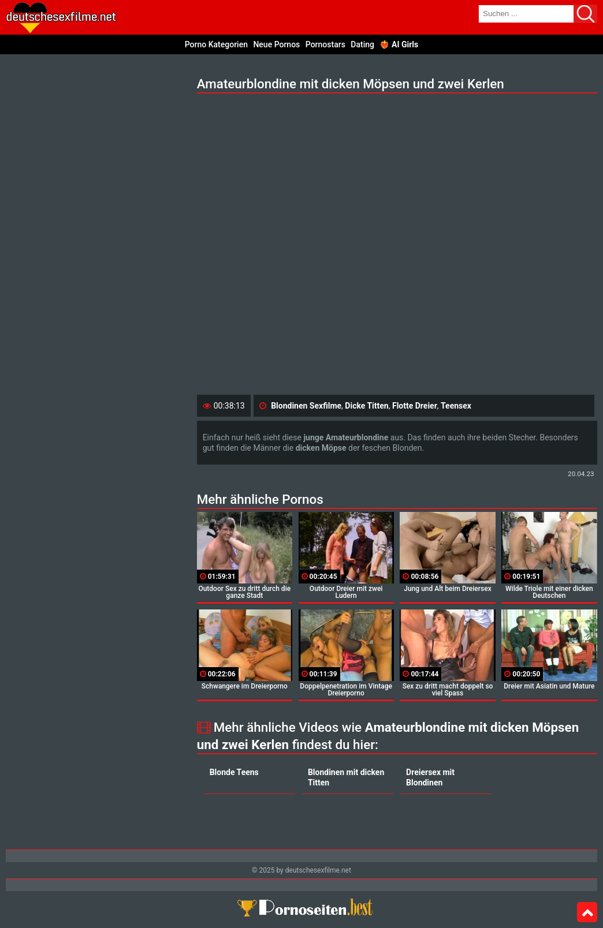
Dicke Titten (366, 405)
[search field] (526, 14)
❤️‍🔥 (398, 44)
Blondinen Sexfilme (306, 405)
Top (587, 912)
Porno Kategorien (216, 44)
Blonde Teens (234, 772)
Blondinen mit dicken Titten (346, 777)
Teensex (456, 405)
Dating (362, 44)
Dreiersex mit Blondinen (430, 777)
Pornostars (325, 44)
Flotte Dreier (414, 405)
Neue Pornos (276, 44)
